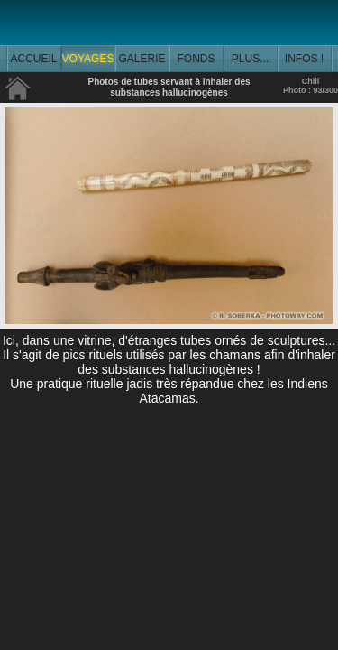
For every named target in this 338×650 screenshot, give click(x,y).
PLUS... (250, 58)
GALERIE (141, 58)
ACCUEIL (33, 58)
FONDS (196, 58)
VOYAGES (88, 58)
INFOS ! (304, 58)
